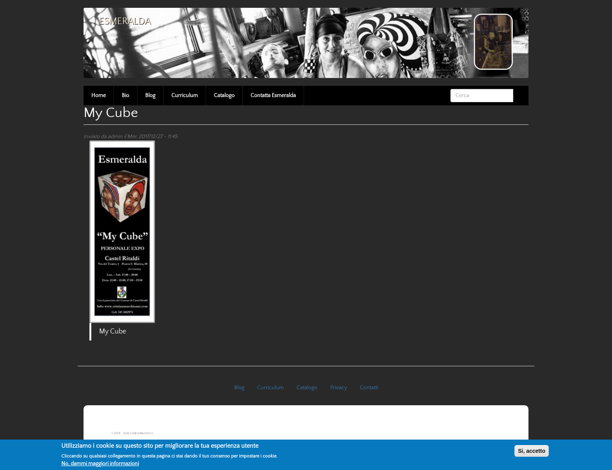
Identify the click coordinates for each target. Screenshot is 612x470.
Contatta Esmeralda (273, 95)
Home (98, 95)
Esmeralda (125, 21)
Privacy (338, 388)
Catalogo (224, 95)
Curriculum (184, 95)
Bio (125, 95)
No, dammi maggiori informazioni (100, 464)
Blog (150, 95)
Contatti (369, 388)
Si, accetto (531, 451)
